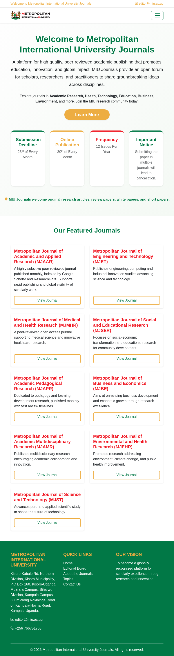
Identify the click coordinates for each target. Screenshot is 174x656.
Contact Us (72, 584)
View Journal (47, 300)
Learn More (87, 114)
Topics (68, 579)
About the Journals (77, 574)
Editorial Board (74, 568)
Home (68, 563)
